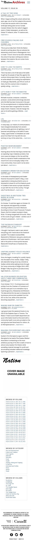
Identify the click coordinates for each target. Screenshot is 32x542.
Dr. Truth (8, 485)
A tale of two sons (9, 13)
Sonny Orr (17, 121)
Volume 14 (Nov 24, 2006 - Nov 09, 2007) (15, 425)
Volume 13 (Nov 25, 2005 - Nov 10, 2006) (15, 423)
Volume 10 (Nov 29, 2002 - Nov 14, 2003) (15, 418)
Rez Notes (7, 122)
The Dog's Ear (10, 483)
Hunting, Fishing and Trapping (14, 462)
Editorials (10, 227)
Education (8, 457)
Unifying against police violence (15, 252)
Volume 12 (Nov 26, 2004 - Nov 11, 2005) (15, 421)
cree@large (9, 482)
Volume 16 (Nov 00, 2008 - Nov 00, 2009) (15, 429)
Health (7, 461)
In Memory (9, 464)
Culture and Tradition (11, 452)
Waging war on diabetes (11, 305)
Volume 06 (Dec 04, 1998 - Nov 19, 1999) (15, 410)
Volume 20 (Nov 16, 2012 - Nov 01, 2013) (15, 436)
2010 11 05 (4, 16)
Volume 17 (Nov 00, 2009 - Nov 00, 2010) (15, 430)
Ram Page (9, 489)
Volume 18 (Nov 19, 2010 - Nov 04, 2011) (15, 432)
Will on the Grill (10, 495)
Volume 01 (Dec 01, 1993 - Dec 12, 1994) (15, 401)
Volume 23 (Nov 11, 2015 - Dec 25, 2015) (15, 441)
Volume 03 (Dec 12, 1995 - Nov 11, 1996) (15, 405)
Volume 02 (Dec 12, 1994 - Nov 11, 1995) (15, 403)
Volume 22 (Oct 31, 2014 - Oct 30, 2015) (15, 439)
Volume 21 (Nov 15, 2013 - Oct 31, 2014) (15, 438)
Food (7, 459)
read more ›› (5, 35)
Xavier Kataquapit (19, 307)
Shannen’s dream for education (15, 171)
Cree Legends (9, 454)
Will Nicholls (18, 226)
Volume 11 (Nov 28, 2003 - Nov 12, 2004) (15, 420)
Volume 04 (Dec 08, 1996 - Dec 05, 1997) (15, 407)
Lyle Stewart (17, 15)
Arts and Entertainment (12, 450)
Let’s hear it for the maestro (14, 92)
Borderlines (10, 16)
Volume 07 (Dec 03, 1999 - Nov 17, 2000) (15, 412)
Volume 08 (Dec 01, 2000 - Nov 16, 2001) (15, 414)
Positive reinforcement (11, 146)
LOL (2, 119)
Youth (7, 471)
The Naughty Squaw (11, 487)
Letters (9, 45)
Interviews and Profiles (12, 466)
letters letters (18, 44)
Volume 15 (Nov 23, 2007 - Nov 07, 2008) (15, 427)
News (8, 95)
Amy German (17, 93)
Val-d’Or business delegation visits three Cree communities (14, 277)
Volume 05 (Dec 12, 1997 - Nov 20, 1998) (15, 409)
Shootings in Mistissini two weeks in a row (13, 197)
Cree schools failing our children (12, 41)
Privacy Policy (14, 539)
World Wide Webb (11, 497)
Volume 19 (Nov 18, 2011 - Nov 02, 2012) (15, 434)
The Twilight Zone (11, 492)
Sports (7, 469)
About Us (21, 539)
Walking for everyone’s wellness (15, 330)
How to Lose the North (11, 67)
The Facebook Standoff (11, 225)
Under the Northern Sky (12, 494)
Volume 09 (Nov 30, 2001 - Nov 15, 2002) (15, 416)
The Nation (17, 199)
